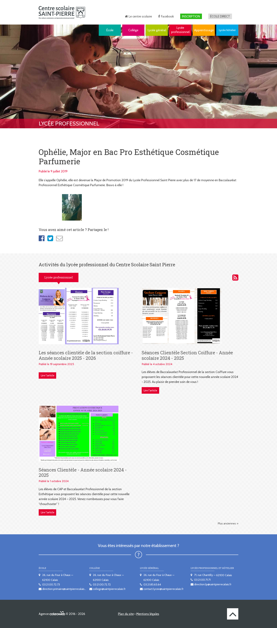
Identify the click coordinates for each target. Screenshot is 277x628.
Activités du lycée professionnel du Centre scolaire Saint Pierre (235, 277)
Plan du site (126, 614)
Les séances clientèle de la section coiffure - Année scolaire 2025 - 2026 (86, 355)
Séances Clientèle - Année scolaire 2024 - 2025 (83, 472)
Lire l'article (47, 375)
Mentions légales (147, 614)
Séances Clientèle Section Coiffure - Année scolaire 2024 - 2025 (187, 355)
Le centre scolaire (140, 16)
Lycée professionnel (180, 30)
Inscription (191, 16)
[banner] (62, 12)
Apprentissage (204, 30)
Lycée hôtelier (227, 30)
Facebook (167, 16)
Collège (133, 30)
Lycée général (157, 30)
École (109, 30)
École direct (220, 16)
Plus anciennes (227, 523)
